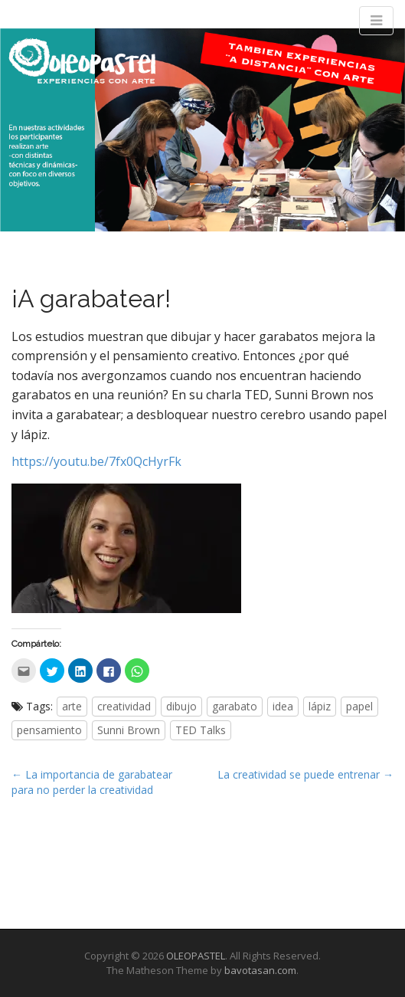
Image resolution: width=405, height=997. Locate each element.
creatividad (124, 706)
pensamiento (49, 730)
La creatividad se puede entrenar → (305, 774)
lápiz (320, 706)
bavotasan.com (260, 970)
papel (359, 706)
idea (283, 706)
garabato (234, 706)
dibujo (181, 706)
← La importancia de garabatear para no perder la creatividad (91, 782)
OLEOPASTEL (195, 956)
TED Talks (200, 730)
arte (72, 706)
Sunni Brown (128, 730)
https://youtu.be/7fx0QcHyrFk (96, 461)
